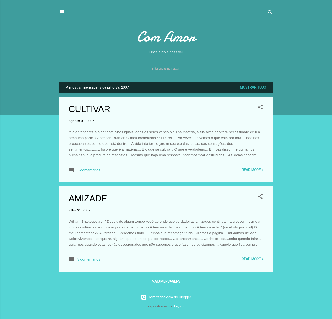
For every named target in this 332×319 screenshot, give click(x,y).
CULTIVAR (89, 109)
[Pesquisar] (270, 13)
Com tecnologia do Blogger (166, 297)
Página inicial (166, 69)
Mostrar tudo (253, 87)
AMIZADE (88, 198)
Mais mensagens (166, 281)
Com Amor (166, 36)
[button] (260, 108)
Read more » (252, 170)
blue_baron (179, 306)
